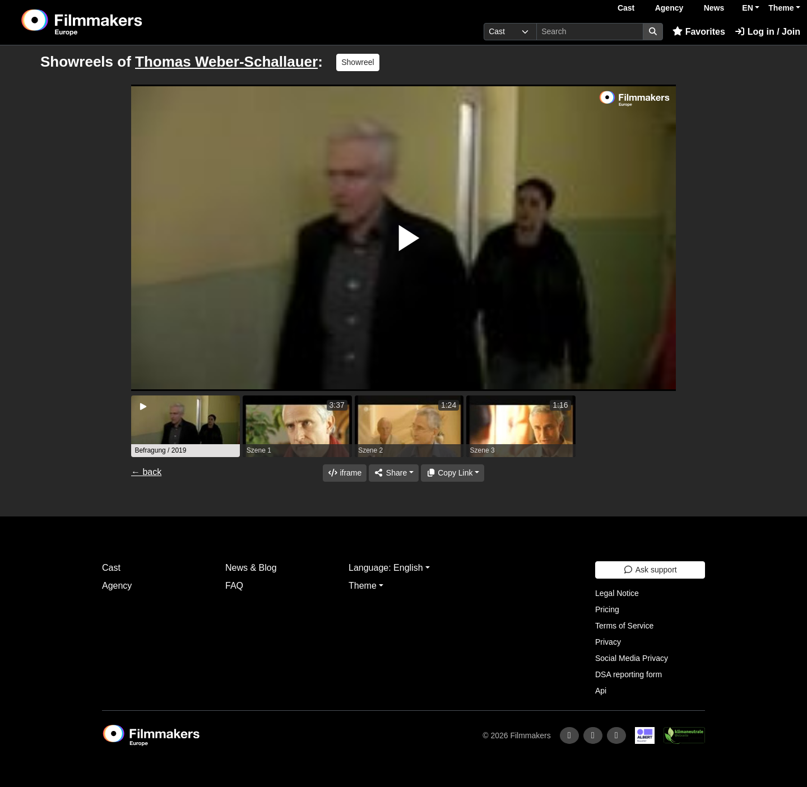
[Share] (393, 473)
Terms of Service (624, 625)
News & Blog (251, 567)
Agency (669, 7)
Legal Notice (617, 593)
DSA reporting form (628, 674)
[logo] (109, 22)
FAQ (234, 585)
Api (600, 690)
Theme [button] (781, 7)
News (714, 7)
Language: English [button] (386, 567)
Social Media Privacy (631, 658)
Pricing (607, 609)
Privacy (608, 641)
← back (146, 472)
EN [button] (747, 7)
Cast (626, 7)
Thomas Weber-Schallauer (226, 61)
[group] (185, 426)
